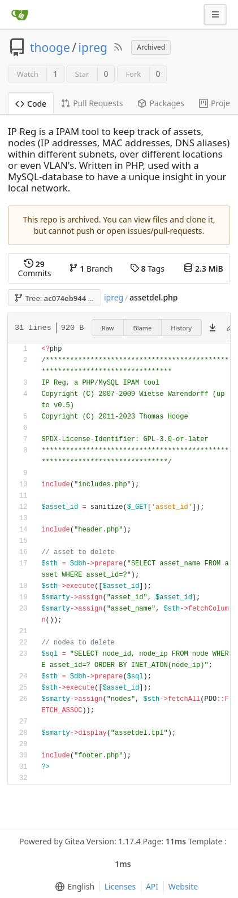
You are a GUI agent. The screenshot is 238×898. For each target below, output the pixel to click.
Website (183, 886)
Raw (108, 328)
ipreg (93, 47)
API (152, 886)
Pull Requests (92, 103)
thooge (50, 47)
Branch (91, 268)
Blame (142, 328)
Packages (160, 103)
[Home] (19, 14)
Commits (34, 268)
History (181, 328)
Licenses (120, 886)
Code (30, 103)
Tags (147, 268)
